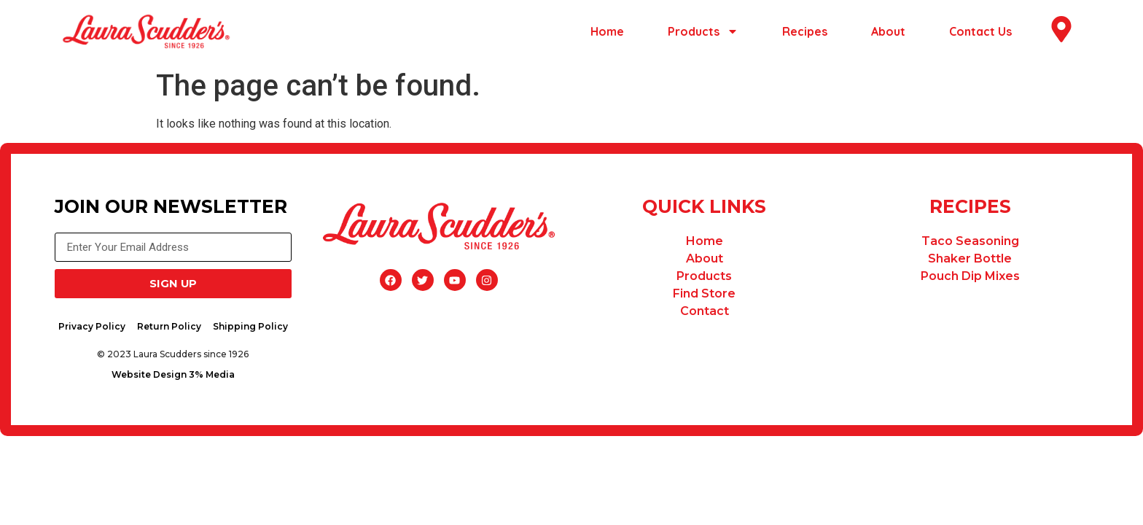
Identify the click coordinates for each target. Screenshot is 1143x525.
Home (607, 31)
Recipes (804, 31)
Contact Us (980, 31)
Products (703, 31)
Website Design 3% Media (176, 378)
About (888, 31)
